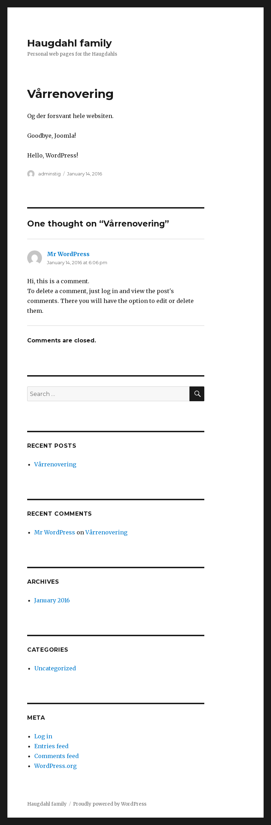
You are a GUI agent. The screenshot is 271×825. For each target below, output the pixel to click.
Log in (43, 736)
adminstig (49, 173)
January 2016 (52, 600)
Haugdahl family (69, 43)
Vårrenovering (55, 464)
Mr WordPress (68, 254)
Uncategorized (55, 668)
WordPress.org (55, 765)
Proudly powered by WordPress (109, 804)
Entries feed (51, 746)
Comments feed (56, 755)
